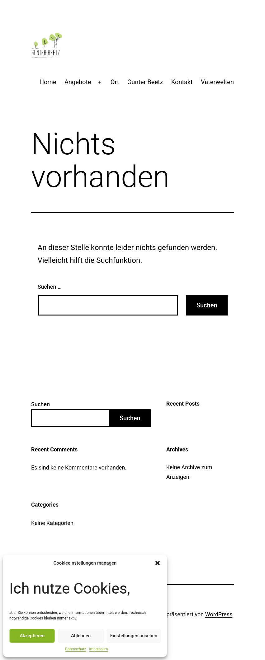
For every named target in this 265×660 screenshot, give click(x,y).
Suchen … (50, 286)
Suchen (40, 404)
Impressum (98, 649)
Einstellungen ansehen (133, 635)
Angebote (77, 82)
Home (48, 82)
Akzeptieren (32, 635)
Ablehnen (81, 635)
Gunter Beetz (145, 82)
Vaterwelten (217, 82)
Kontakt (182, 82)
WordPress (218, 614)
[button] (157, 563)
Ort (115, 82)
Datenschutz (75, 649)
